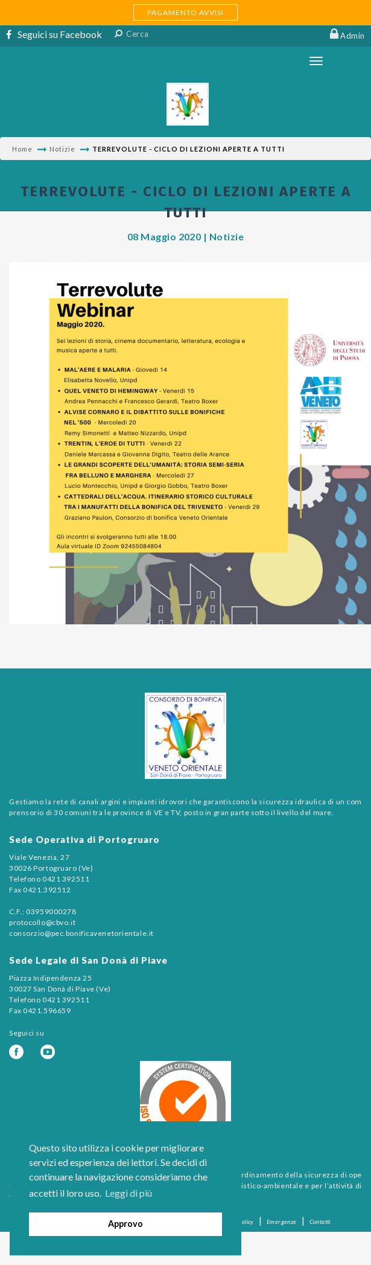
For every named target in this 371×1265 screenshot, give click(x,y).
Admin (352, 35)
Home (22, 149)
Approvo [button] (125, 1224)
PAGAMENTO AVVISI (185, 12)
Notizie (62, 149)
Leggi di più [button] (128, 1193)
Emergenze (282, 1221)
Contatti (320, 1221)
